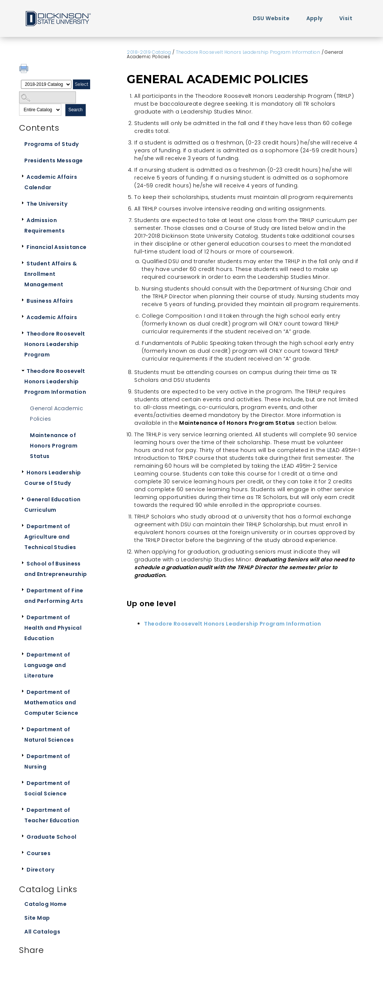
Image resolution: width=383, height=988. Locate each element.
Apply (314, 18)
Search (75, 109)
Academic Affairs (52, 317)
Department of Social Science (47, 788)
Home (57, 18)
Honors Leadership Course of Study (52, 478)
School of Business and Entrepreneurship (55, 569)
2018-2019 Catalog (149, 52)
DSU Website (271, 18)
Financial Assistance (56, 247)
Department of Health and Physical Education (53, 628)
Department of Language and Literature (47, 665)
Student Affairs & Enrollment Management (50, 274)
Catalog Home (45, 904)
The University (47, 204)
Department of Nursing (47, 761)
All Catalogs (42, 931)
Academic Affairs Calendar (50, 182)
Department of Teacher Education (51, 815)
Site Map (37, 918)
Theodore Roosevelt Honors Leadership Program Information (55, 381)
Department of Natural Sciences (49, 735)
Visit (345, 18)
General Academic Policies (56, 414)
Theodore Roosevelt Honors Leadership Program (54, 344)
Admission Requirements (44, 225)
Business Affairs (50, 301)
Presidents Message (53, 160)
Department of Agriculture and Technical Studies (50, 537)
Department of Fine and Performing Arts (53, 596)
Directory (40, 869)
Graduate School (51, 837)
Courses (38, 853)
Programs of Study (51, 144)
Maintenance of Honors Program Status (53, 445)
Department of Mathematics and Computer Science (51, 702)
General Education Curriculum (52, 505)
